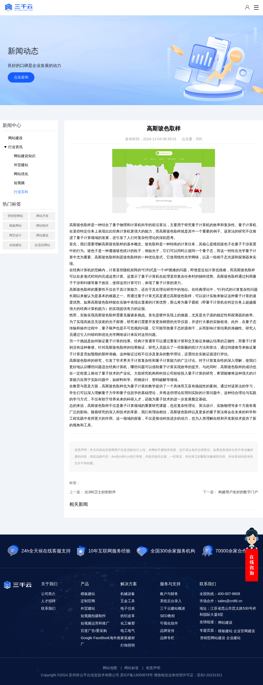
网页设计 (15, 235)
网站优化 (21, 174)
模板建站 (88, 594)
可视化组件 (169, 623)
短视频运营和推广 (95, 623)
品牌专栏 (167, 638)
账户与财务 (169, 594)
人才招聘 (48, 601)
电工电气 (127, 631)
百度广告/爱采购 (94, 631)
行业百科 (21, 192)
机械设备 (127, 594)
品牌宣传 (167, 631)
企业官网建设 (244, 631)
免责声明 (153, 668)
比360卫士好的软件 (100, 492)
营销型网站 (15, 216)
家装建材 (127, 638)
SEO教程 (167, 616)
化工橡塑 (127, 623)
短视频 (19, 183)
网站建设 (15, 138)
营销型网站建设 (212, 638)
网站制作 (42, 225)
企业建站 (233, 638)
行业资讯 (15, 147)
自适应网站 (42, 245)
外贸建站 (21, 165)
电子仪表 (127, 608)
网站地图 (110, 668)
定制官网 (88, 601)
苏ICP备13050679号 (136, 675)
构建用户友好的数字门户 (238, 492)
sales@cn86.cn (230, 601)
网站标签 (131, 668)
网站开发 (42, 216)
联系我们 (48, 608)
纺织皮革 (127, 616)
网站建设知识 (24, 156)
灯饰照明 (127, 645)
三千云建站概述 (172, 608)
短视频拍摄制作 (93, 616)
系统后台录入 (171, 601)
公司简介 (48, 594)
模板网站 (15, 225)
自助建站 (15, 245)
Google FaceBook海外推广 (100, 641)
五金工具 (127, 601)
